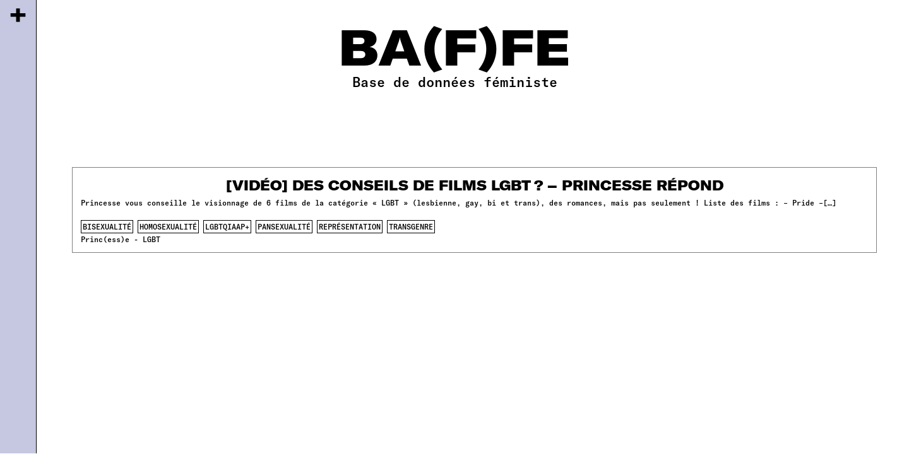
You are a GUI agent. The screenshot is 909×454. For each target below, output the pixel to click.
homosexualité (168, 226)
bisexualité (107, 226)
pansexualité (284, 226)
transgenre (411, 226)
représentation (350, 226)
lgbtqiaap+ (227, 226)
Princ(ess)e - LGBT (120, 239)
